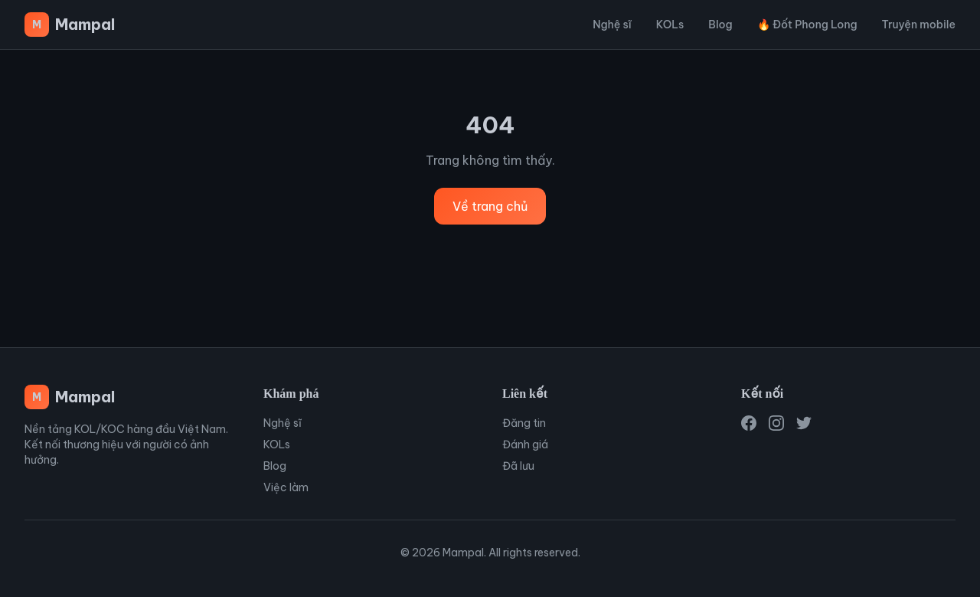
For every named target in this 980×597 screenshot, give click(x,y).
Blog (720, 24)
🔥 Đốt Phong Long (807, 24)
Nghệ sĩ (612, 24)
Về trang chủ (490, 206)
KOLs (670, 24)
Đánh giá (525, 444)
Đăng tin (524, 423)
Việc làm (286, 487)
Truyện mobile (919, 24)
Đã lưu (518, 466)
